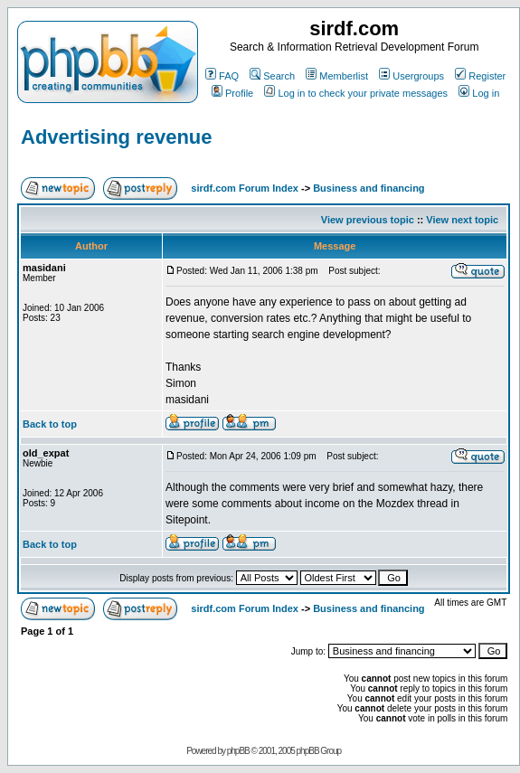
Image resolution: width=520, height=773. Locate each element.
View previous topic (367, 219)
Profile (232, 93)
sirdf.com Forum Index (244, 188)
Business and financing (368, 188)
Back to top (50, 424)
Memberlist (337, 76)
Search (272, 76)
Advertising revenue (117, 137)
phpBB (238, 751)
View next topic (462, 219)
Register (480, 76)
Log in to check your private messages (356, 93)
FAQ (222, 76)
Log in (479, 93)
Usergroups (411, 76)
